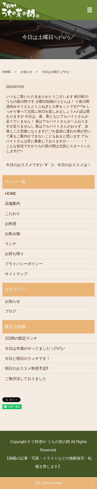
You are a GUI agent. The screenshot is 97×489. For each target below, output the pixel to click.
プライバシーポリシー (24, 264)
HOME (6, 72)
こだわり (12, 214)
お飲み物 (12, 234)
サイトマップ (16, 274)
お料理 (10, 224)
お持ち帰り (14, 254)
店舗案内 (12, 203)
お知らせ (26, 72)
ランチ (10, 244)
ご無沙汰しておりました (25, 379)
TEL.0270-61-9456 (48, 483)
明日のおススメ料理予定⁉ (26, 368)
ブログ (10, 311)
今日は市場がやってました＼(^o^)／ (35, 348)
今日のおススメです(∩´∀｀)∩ (30, 165)
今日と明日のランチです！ (27, 359)
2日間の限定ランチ (21, 338)
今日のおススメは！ (74, 165)
